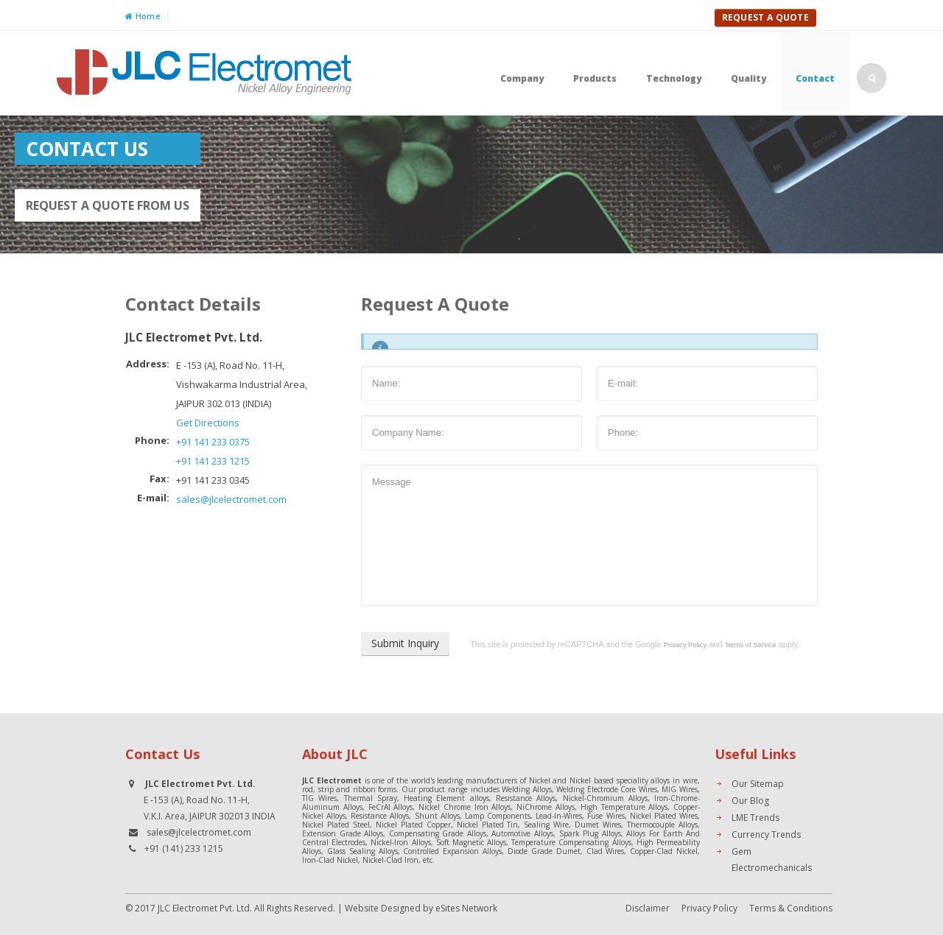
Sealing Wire (546, 824)
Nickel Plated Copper (413, 824)
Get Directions (207, 422)
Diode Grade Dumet (544, 851)
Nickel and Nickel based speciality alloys (599, 780)
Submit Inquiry (405, 643)
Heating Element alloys (446, 798)
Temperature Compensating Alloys (571, 842)
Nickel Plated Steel (336, 824)
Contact (815, 78)
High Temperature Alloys (624, 807)
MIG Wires (680, 789)
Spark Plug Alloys (590, 833)
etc (427, 860)
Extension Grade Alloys (342, 833)
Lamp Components (497, 816)
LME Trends (755, 817)
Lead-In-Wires (559, 816)
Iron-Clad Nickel (330, 860)
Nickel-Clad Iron (390, 860)
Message (589, 535)
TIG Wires (319, 798)
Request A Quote (766, 17)
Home (143, 15)
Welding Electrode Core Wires (606, 789)
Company (522, 78)
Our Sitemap (758, 783)
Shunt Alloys (437, 816)
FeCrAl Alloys (390, 807)
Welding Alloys (527, 789)
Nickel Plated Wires (664, 816)
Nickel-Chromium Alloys (605, 798)
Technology (673, 78)
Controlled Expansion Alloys (452, 851)
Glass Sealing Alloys (362, 851)
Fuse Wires (605, 816)
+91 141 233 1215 (213, 461)
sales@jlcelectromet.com (231, 499)
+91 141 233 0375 (213, 441)
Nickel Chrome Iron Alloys (464, 807)
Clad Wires (605, 851)
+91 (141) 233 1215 (183, 848)
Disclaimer (647, 908)
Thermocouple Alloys (662, 824)
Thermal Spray (370, 798)
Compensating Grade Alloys (437, 833)
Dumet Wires (598, 824)
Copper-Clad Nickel (664, 851)
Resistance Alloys (525, 798)
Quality (748, 78)
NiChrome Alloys (545, 807)
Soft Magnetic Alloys (471, 842)
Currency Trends (766, 834)
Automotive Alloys (522, 833)
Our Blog (750, 800)
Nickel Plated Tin (488, 824)
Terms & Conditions (790, 908)
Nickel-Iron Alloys (400, 842)
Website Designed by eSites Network (421, 908)
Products (595, 78)
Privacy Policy (709, 908)
